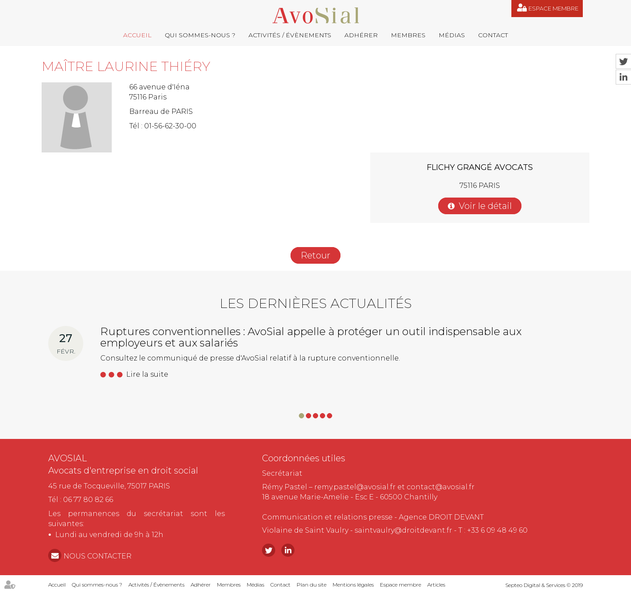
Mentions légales (353, 584)
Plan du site (311, 584)
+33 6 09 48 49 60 (497, 530)
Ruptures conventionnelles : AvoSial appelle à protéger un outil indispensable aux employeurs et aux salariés (310, 337)
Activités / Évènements (289, 35)
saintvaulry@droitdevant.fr (403, 530)
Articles (436, 584)
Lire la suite (147, 374)
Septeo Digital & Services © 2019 (544, 585)
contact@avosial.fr (441, 487)
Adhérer (361, 35)
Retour (315, 255)
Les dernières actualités (316, 303)
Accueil (137, 35)
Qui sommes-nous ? (200, 35)
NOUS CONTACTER (97, 556)
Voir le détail (485, 206)
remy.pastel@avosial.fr (355, 487)
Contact (493, 35)
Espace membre (553, 8)
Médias (452, 35)
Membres (408, 35)
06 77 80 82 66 (88, 499)
